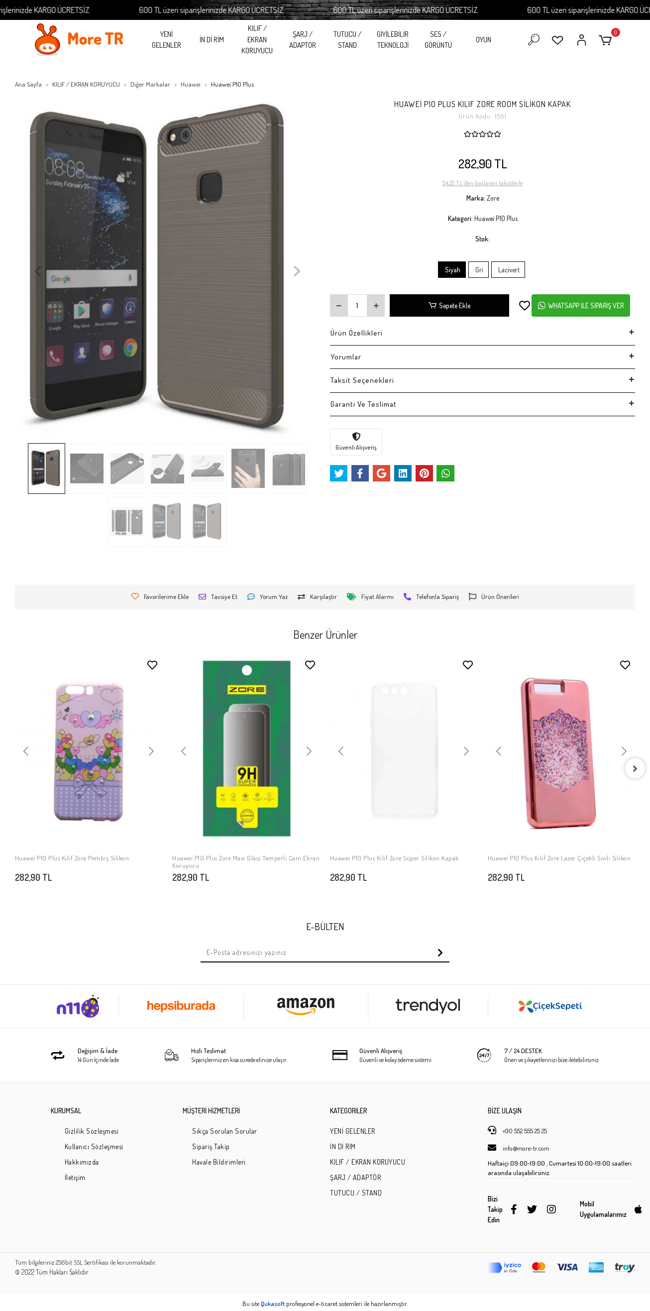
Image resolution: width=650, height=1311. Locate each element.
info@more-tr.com (518, 1147)
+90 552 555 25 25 (517, 1130)
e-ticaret (326, 1304)
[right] (635, 768)
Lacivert (508, 269)
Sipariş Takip (211, 1146)
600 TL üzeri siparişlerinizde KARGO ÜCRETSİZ (239, 9)
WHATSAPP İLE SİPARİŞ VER (581, 305)
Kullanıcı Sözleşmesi (94, 1146)
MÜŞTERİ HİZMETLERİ (211, 1110)
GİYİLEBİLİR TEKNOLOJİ (393, 39)
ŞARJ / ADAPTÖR (302, 39)
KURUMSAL (66, 1110)
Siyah (451, 269)
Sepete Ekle (449, 305)
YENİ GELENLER (166, 39)
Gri (478, 269)
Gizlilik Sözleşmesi (92, 1131)
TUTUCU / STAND (347, 39)
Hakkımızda (82, 1162)
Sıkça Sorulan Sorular (224, 1131)
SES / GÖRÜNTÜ (438, 39)
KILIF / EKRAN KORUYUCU (257, 39)
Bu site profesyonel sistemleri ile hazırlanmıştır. (325, 1304)
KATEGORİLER (348, 1110)
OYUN (483, 39)
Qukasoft (273, 1304)
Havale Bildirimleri (219, 1162)
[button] (607, 40)
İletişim (75, 1177)
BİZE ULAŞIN (505, 1110)
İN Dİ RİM (212, 39)
